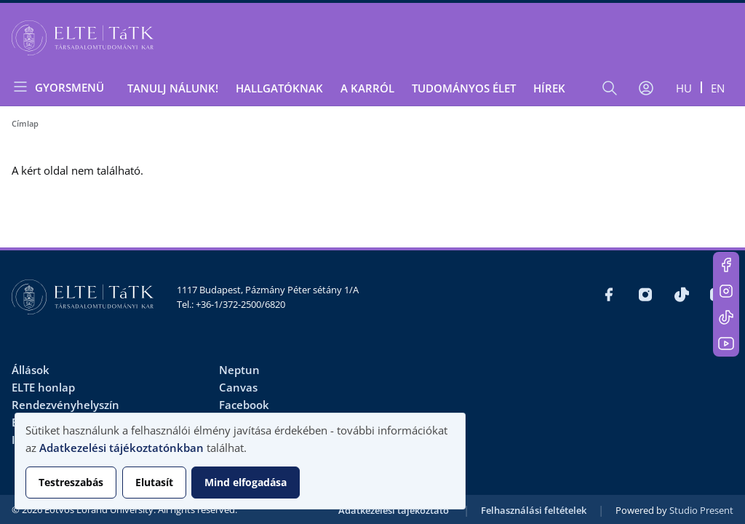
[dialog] (240, 461)
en (718, 88)
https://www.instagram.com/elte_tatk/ (726, 291)
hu (684, 88)
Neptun (239, 369)
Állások (30, 369)
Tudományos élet (464, 88)
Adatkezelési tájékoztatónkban (121, 447)
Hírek (549, 88)
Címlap (25, 123)
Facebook (244, 404)
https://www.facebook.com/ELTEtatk (726, 265)
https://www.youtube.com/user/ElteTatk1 (726, 343)
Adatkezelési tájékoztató (393, 510)
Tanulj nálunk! (172, 88)
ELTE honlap (43, 387)
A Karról (367, 88)
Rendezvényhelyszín (65, 404)
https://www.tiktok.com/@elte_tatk (726, 317)
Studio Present (701, 510)
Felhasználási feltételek (533, 510)
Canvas (238, 387)
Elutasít (154, 482)
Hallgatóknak (279, 88)
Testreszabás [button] (71, 482)
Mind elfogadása (245, 482)
